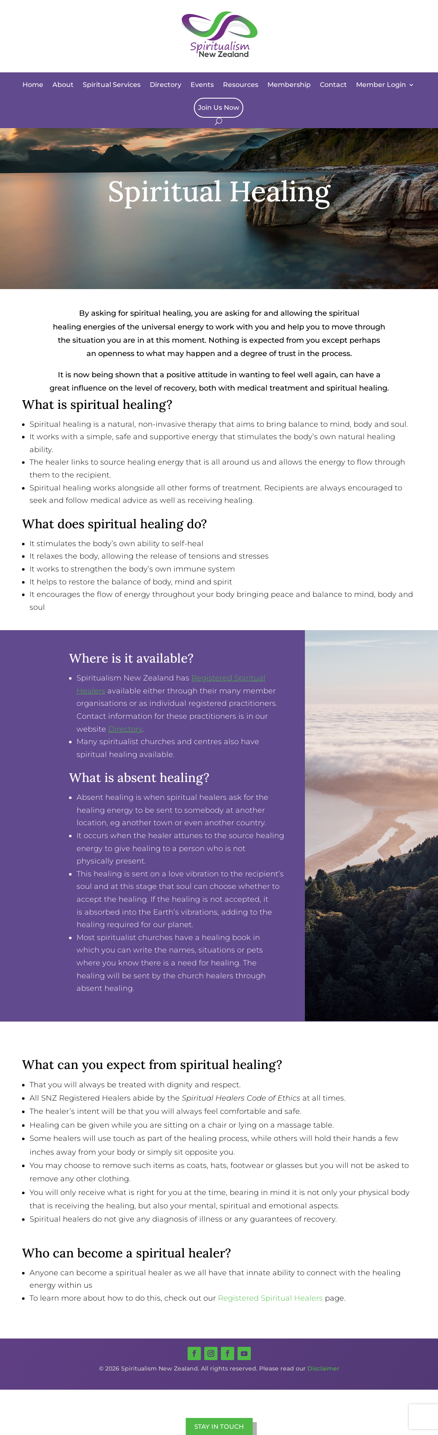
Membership (289, 85)
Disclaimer (323, 1368)
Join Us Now (218, 107)
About (63, 85)
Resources (240, 85)
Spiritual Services (112, 85)
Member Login (381, 85)
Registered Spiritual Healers (270, 1298)
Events (202, 85)
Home (32, 85)
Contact (333, 85)
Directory (165, 85)
